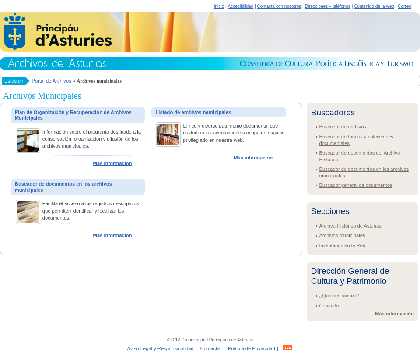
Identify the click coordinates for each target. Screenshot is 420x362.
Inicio (219, 6)
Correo (404, 6)
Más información (112, 163)
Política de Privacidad (251, 348)
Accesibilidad (240, 6)
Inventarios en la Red (342, 245)
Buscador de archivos (342, 126)
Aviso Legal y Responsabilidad (160, 348)
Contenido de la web (374, 6)
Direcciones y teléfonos (327, 6)
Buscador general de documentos (355, 185)
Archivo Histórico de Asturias (350, 225)
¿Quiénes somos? (339, 295)
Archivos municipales (342, 235)
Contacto (329, 305)
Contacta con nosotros (279, 6)
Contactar (211, 348)
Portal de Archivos (51, 80)
